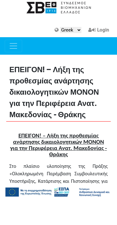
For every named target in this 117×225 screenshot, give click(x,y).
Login (103, 30)
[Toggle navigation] (13, 46)
